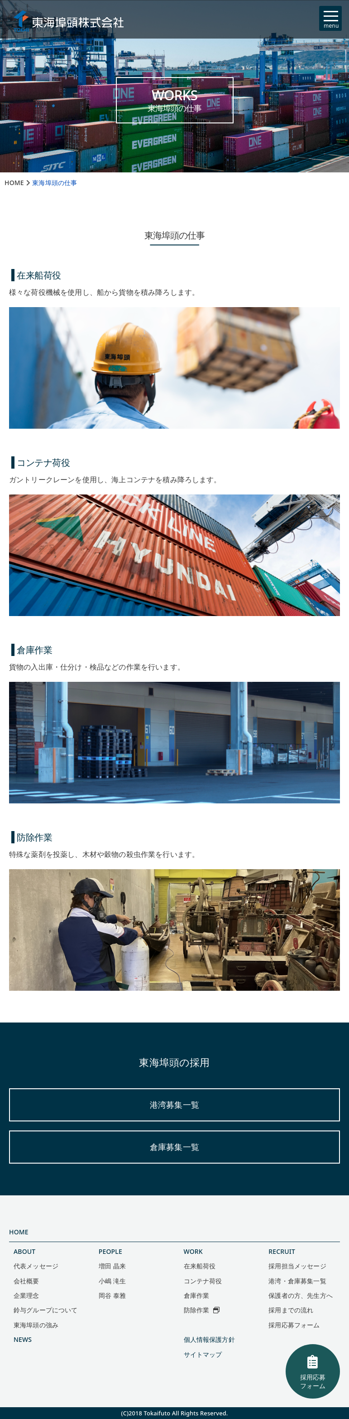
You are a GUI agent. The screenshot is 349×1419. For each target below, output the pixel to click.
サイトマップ (203, 1354)
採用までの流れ (290, 1310)
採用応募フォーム (312, 1371)
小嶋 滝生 (112, 1281)
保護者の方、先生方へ (300, 1295)
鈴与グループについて (46, 1310)
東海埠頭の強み (36, 1325)
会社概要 (26, 1281)
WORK (193, 1251)
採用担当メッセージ (297, 1266)
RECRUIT (281, 1251)
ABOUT (24, 1251)
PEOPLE (110, 1251)
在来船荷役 (200, 1266)
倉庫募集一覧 (174, 1146)
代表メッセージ (36, 1266)
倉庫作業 (197, 1295)
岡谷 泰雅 (112, 1295)
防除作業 (202, 1310)
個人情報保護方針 (209, 1339)
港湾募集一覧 (174, 1104)
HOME (19, 1232)
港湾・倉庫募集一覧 (297, 1281)
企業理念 (26, 1295)
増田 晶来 (112, 1266)
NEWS (23, 1339)
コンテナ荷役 (203, 1281)
